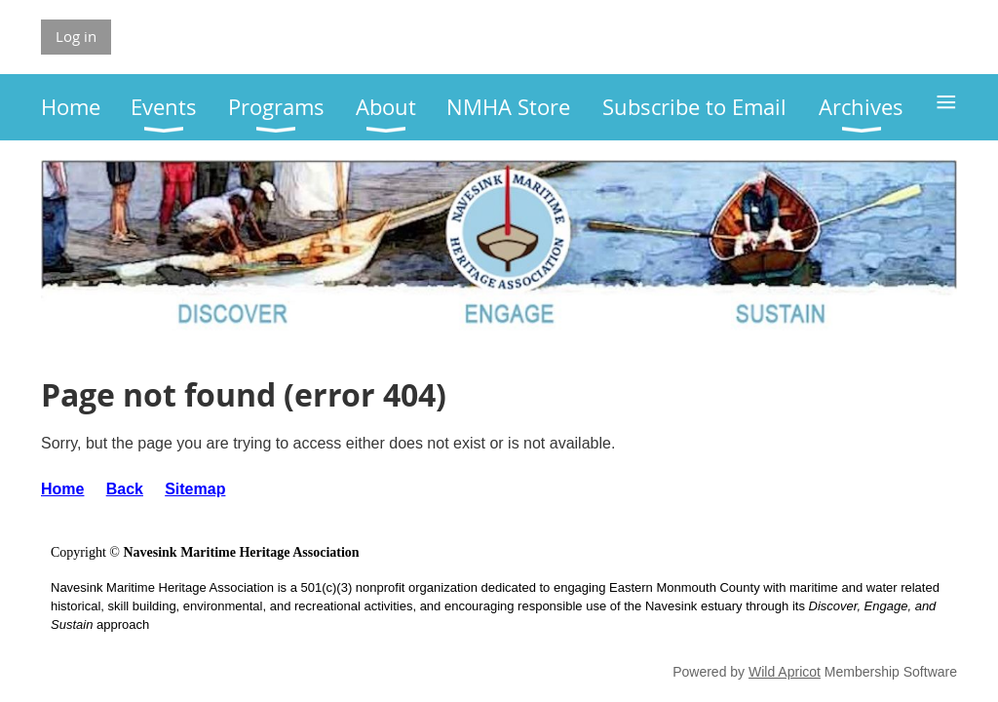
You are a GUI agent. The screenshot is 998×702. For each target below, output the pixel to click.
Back (124, 489)
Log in (76, 36)
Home (62, 489)
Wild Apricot (784, 672)
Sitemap (195, 489)
